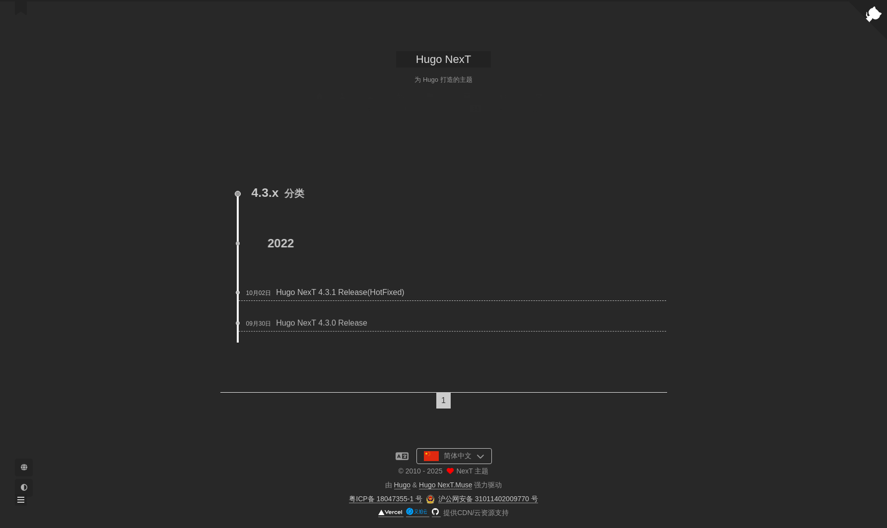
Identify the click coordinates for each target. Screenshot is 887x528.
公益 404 (538, 104)
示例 (400, 104)
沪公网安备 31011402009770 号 (488, 499)
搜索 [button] (567, 104)
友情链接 (503, 104)
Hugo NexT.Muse (445, 485)
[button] (21, 500)
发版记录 (430, 104)
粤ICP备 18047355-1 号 (385, 499)
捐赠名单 (371, 104)
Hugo (402, 485)
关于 (342, 104)
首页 (319, 104)
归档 (467, 104)
